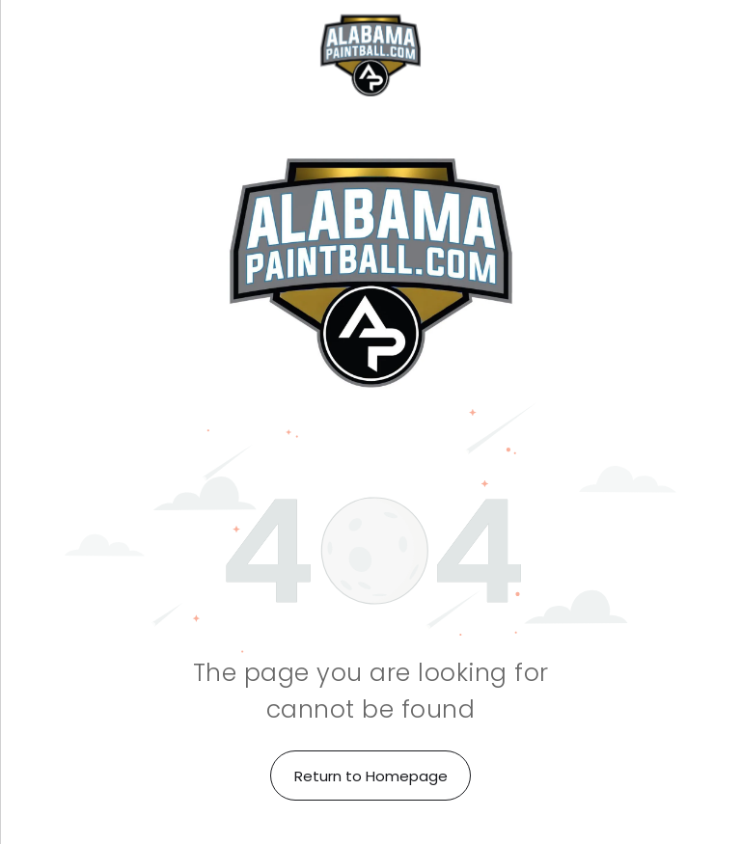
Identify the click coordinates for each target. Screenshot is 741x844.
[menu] (42, 55)
